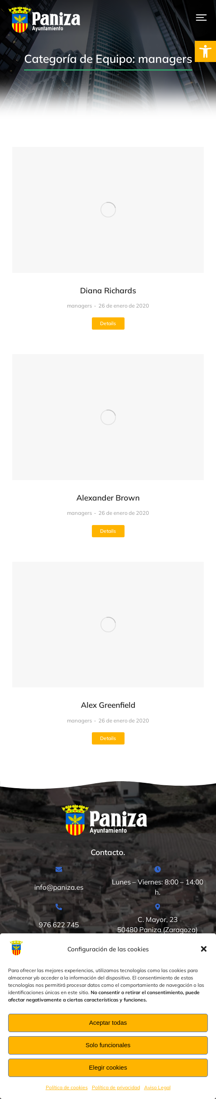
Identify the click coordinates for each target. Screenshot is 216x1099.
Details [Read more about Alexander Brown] (108, 531)
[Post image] (108, 210)
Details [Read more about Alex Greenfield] (108, 738)
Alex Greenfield (108, 705)
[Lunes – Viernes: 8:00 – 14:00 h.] (157, 881)
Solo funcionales (107, 1044)
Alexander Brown (108, 498)
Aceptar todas (108, 1022)
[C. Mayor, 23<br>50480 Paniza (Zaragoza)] (157, 919)
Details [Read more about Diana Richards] (108, 323)
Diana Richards (108, 290)
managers (79, 305)
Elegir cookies (108, 1067)
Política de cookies (67, 1087)
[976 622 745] (58, 919)
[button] (205, 51)
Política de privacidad (116, 1087)
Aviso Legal (157, 1087)
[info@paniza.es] (58, 881)
